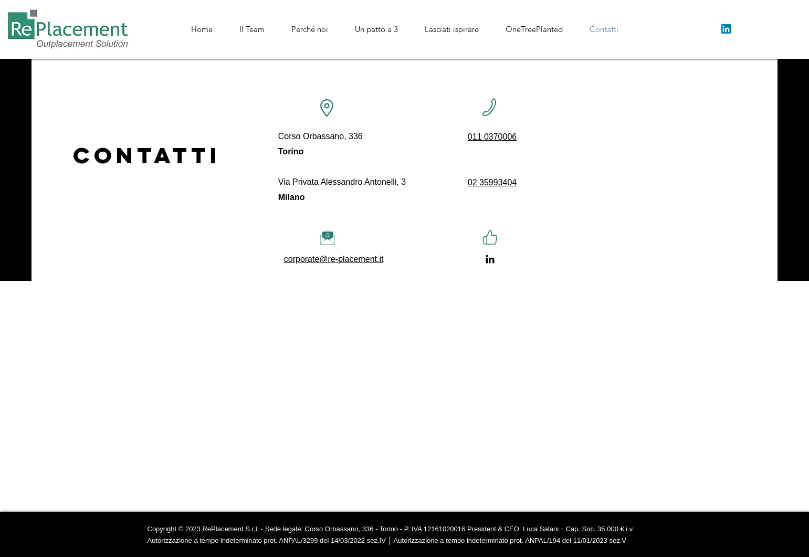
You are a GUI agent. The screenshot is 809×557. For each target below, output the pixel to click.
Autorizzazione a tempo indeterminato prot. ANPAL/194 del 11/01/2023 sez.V (509, 540)
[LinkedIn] (726, 29)
